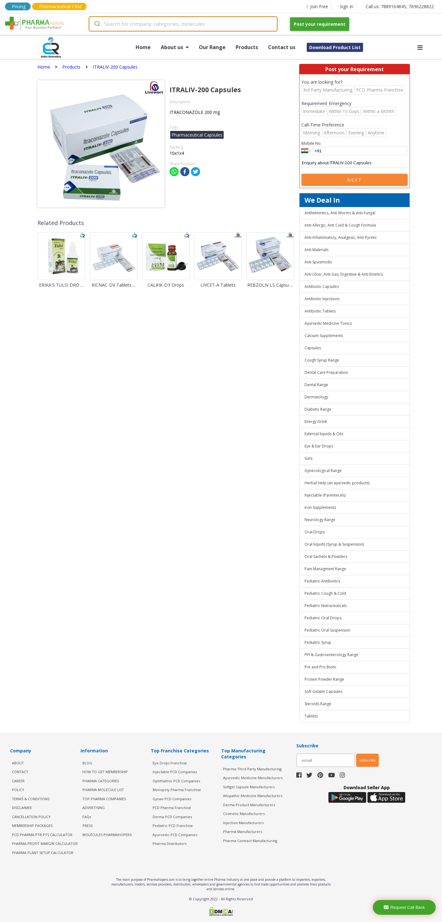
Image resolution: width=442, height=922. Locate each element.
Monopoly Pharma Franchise (177, 789)
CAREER (18, 781)
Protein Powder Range (324, 679)
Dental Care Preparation (326, 372)
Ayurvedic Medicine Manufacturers (253, 777)
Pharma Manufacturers (242, 831)
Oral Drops (315, 532)
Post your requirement (319, 24)
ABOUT (18, 763)
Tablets (311, 716)
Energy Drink (316, 421)
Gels (308, 458)
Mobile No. (311, 143)
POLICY (18, 789)
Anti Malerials (316, 249)
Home (143, 47)
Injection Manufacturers (243, 822)
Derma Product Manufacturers (249, 804)
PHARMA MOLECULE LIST (103, 789)
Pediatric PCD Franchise (173, 825)
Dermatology (316, 397)
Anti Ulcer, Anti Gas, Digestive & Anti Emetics (344, 274)
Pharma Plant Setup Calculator (42, 852)
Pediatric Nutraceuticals (326, 605)
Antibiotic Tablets (320, 311)
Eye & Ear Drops (319, 446)
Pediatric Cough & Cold (325, 593)
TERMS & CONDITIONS (30, 798)
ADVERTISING (93, 807)
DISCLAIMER (22, 807)
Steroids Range (318, 703)
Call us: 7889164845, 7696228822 (400, 6)
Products (247, 47)
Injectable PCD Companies (175, 771)
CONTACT (20, 771)
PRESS (87, 825)
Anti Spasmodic (318, 262)
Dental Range (316, 384)
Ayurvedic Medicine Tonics (328, 323)
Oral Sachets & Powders (326, 556)
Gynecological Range (323, 470)
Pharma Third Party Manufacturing (252, 769)
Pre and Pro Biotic (321, 667)
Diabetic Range (318, 409)
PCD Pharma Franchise (172, 807)
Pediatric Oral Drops (323, 618)
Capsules (313, 348)
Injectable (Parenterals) (325, 495)
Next (354, 180)
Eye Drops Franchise (170, 763)
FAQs (86, 816)
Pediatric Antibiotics (322, 581)
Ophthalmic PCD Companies (176, 781)
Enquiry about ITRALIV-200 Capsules (354, 163)
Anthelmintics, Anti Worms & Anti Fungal (340, 213)
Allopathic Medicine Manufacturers (252, 795)
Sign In (346, 6)
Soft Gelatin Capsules (323, 691)
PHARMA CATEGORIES (100, 781)
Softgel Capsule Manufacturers (249, 786)
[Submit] (96, 24)
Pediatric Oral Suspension (327, 630)
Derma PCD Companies (172, 816)
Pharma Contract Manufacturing (250, 840)
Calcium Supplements (324, 335)
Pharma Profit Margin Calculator (45, 843)
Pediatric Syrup (318, 642)
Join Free (317, 6)
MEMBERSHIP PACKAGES (32, 825)
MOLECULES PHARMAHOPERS (106, 834)
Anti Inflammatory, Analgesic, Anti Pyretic (341, 237)
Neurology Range (320, 519)
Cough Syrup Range (322, 360)
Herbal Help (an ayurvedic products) (337, 483)
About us (175, 47)
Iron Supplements (320, 507)
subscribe (367, 760)
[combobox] (183, 24)
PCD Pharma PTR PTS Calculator (42, 834)
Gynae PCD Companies (172, 798)
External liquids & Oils (324, 433)
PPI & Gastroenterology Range (331, 654)
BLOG (87, 763)
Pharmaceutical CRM (60, 6)
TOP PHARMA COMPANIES (104, 798)
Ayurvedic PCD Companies (175, 834)
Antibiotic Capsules (322, 286)
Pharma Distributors (170, 843)
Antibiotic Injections (322, 298)
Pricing (18, 6)
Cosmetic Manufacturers (244, 813)
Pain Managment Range (325, 568)
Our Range (212, 47)
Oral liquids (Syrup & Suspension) (334, 544)
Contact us (281, 47)
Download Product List (335, 47)
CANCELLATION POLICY (31, 816)
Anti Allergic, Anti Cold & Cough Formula (340, 225)
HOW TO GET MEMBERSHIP (105, 771)
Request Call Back (404, 907)
